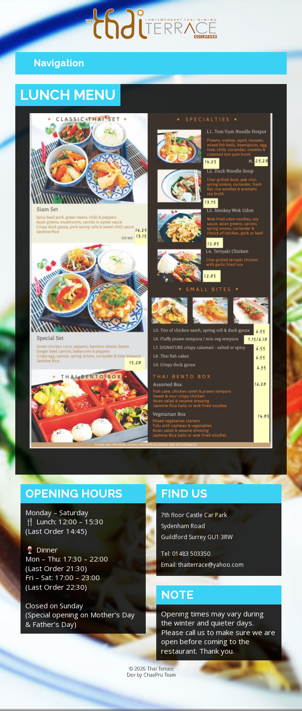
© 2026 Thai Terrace (151, 668)
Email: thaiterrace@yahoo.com (202, 565)
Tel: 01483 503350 (185, 554)
